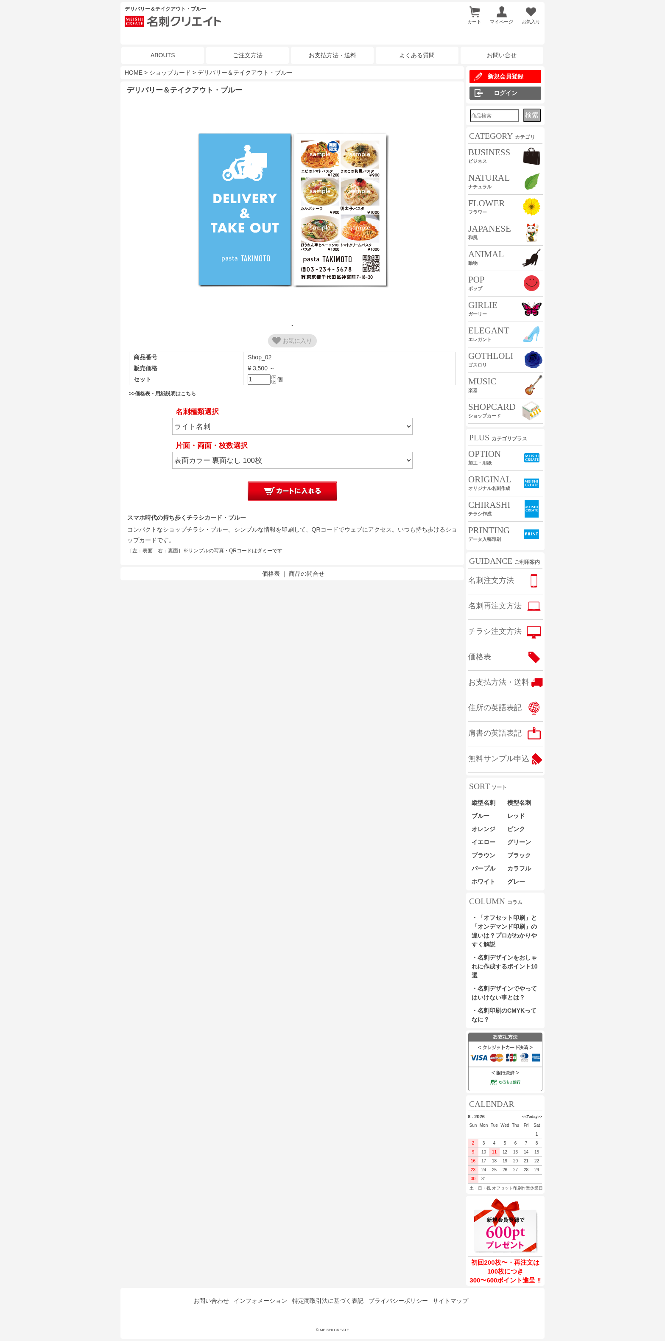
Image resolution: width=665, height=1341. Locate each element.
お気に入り (292, 340)
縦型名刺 (483, 802)
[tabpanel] (292, 210)
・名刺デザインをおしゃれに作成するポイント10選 (505, 966)
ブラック (519, 855)
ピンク (516, 829)
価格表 (271, 573)
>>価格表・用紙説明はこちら (162, 394)
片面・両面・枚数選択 (212, 446)
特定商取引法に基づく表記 (327, 1300)
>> (539, 1116)
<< (524, 1116)
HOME (133, 72)
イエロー (483, 842)
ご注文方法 (248, 55)
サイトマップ (450, 1300)
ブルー (483, 815)
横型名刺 (519, 802)
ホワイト (483, 881)
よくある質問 (417, 55)
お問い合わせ (211, 1300)
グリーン (519, 842)
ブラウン (483, 855)
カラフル (519, 868)
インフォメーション (260, 1300)
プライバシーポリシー (398, 1300)
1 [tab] (292, 325)
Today (532, 1116)
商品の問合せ (306, 573)
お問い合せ (502, 55)
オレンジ (483, 829)
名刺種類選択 (197, 412)
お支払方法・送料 (332, 55)
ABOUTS (163, 55)
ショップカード (170, 72)
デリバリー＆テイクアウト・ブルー (245, 72)
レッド (516, 815)
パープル (483, 868)
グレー (516, 881)
